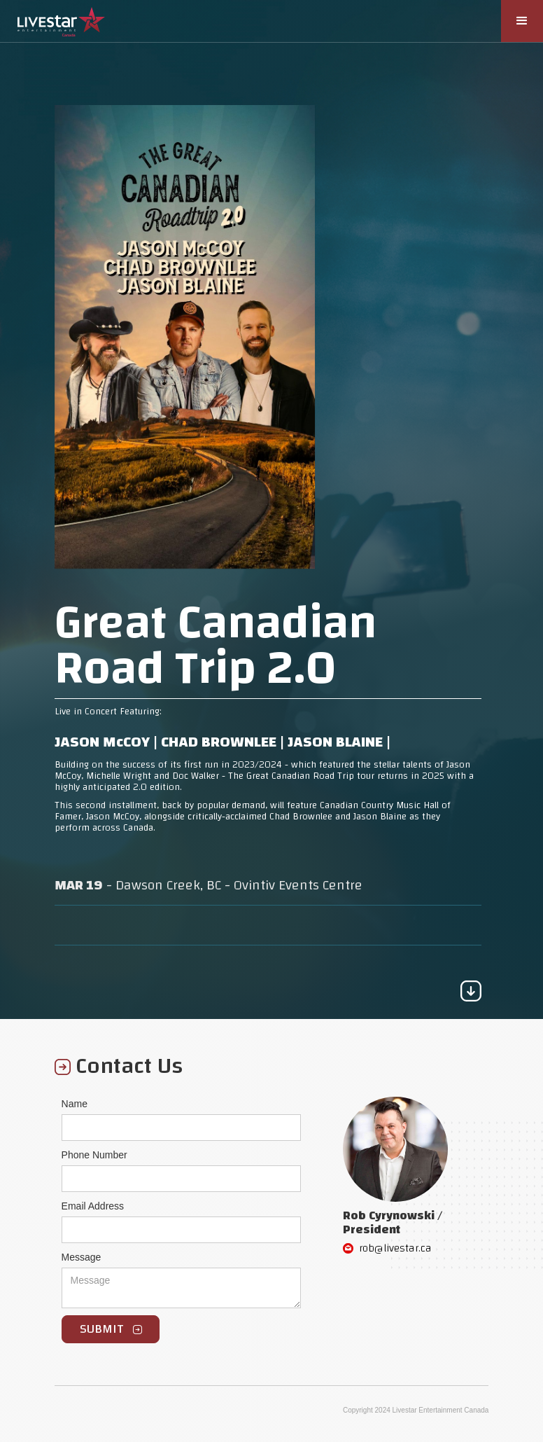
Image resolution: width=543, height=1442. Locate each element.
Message (81, 1257)
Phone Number (94, 1154)
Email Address (93, 1206)
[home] (61, 18)
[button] (522, 21)
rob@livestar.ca (395, 1248)
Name (74, 1103)
